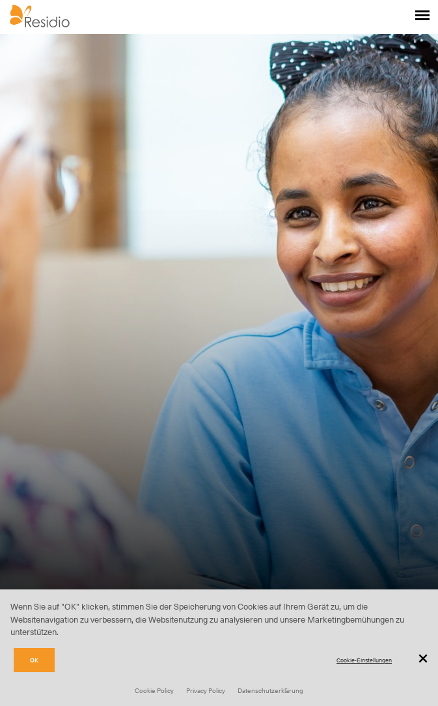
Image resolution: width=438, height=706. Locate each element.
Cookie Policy (154, 690)
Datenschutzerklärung (270, 690)
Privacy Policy (205, 690)
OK (34, 660)
